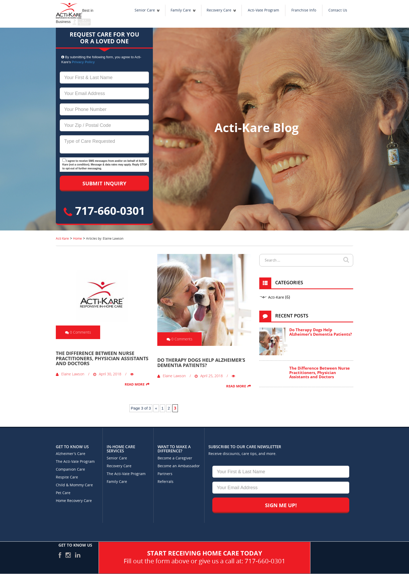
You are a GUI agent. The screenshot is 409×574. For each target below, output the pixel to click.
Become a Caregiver (175, 458)
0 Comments (78, 332)
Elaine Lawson (70, 373)
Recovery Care (219, 10)
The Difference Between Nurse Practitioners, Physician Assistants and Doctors (102, 358)
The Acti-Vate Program (75, 461)
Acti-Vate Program (263, 10)
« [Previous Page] (156, 408)
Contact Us (337, 10)
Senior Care (145, 10)
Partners (165, 474)
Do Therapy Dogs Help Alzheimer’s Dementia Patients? (201, 362)
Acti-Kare (276, 297)
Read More (135, 384)
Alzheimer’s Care (70, 454)
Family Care (181, 10)
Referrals (165, 482)
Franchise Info (303, 10)
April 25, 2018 (209, 375)
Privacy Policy (83, 62)
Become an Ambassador (179, 466)
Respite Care (67, 477)
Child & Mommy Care (74, 485)
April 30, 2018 (107, 373)
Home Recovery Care (74, 501)
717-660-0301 (104, 210)
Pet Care (63, 493)
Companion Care (70, 469)
